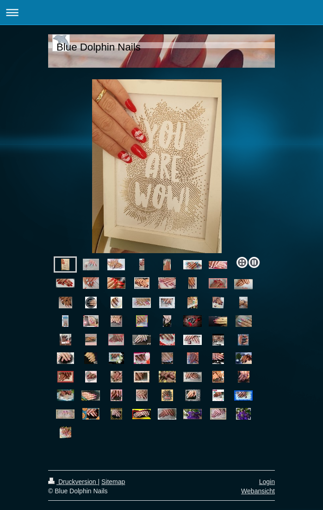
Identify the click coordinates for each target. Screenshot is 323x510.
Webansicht (258, 491)
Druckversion (73, 481)
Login (267, 481)
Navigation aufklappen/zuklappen (161, 12)
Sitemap (113, 481)
